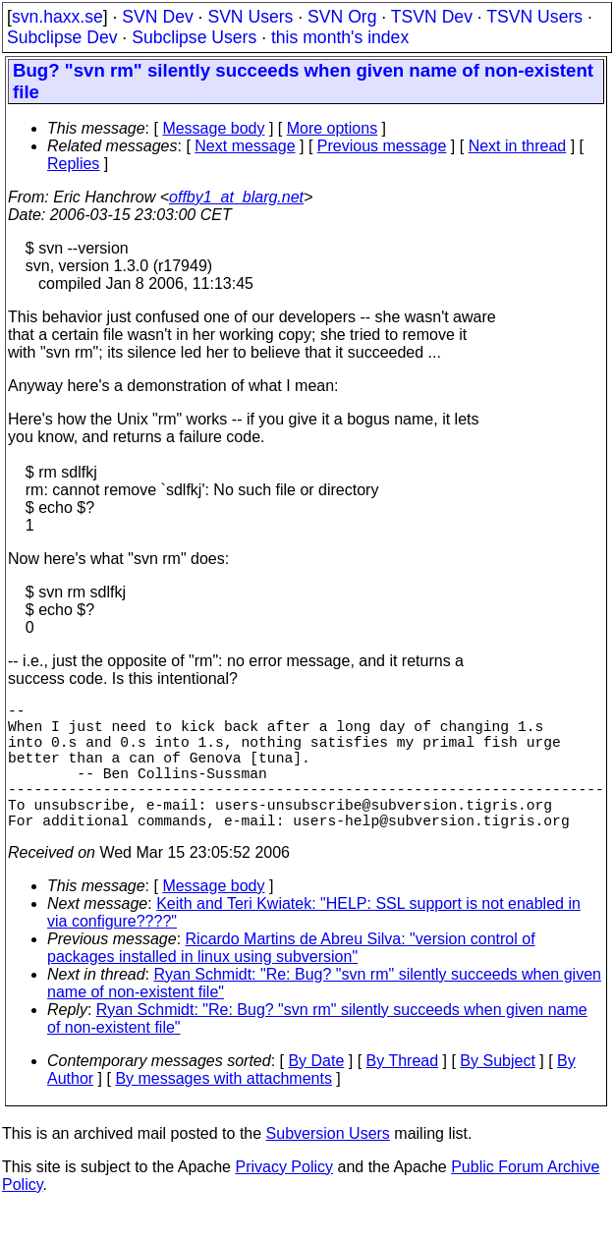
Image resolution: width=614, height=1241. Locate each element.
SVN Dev (157, 17)
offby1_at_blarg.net (236, 197)
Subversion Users (328, 1164)
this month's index (340, 37)
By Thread (402, 1092)
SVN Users (250, 17)
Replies (73, 163)
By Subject (497, 1092)
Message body (213, 128)
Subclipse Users (194, 37)
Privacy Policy (284, 1198)
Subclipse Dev (62, 37)
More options (332, 128)
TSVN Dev (432, 17)
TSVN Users (534, 17)
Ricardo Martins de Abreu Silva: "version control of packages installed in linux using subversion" (291, 979)
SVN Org (341, 17)
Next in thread (518, 146)
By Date (316, 1092)
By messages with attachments (223, 1109)
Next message (245, 146)
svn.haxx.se (57, 17)
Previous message (382, 146)
